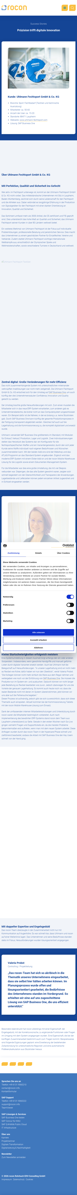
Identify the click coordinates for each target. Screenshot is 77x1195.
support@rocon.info (11, 1104)
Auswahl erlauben (38, 640)
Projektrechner (8, 1141)
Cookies (29, 1179)
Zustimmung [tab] (13, 553)
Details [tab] (38, 553)
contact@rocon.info (11, 1088)
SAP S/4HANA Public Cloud (14, 1124)
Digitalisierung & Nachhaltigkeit (16, 1148)
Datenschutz (19, 1179)
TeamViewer (7, 1107)
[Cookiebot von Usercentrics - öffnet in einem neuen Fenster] (62, 546)
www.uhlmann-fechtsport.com (33, 120)
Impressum (7, 1179)
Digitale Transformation (12, 1144)
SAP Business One (57, 392)
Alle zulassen (38, 632)
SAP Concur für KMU (11, 1121)
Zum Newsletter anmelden (14, 1157)
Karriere (5, 1137)
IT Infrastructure (9, 1128)
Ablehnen (38, 648)
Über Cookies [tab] (63, 553)
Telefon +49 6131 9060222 (14, 1101)
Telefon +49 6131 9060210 (14, 1084)
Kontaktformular (9, 1091)
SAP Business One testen (13, 1117)
